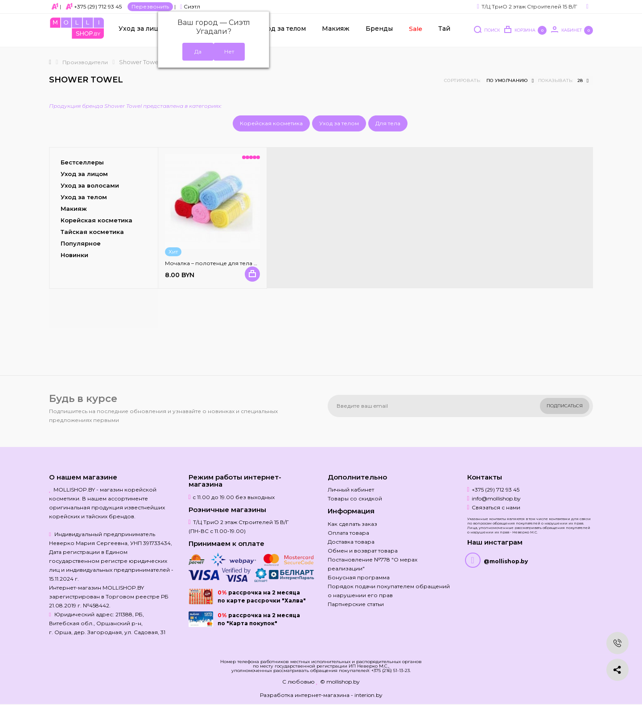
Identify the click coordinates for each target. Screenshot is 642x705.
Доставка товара (351, 541)
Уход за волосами (90, 185)
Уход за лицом (143, 32)
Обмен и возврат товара (363, 550)
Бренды (379, 32)
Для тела (387, 123)
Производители (85, 62)
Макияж (336, 32)
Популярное (81, 243)
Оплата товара (348, 532)
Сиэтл (190, 6)
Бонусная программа (359, 577)
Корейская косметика (271, 123)
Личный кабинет (351, 489)
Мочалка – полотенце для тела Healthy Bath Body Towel (242, 263)
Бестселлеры (82, 162)
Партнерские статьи (356, 604)
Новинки (74, 254)
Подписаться (565, 406)
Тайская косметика (92, 231)
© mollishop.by (340, 681)
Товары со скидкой (355, 498)
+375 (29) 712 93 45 (98, 6)
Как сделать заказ (352, 524)
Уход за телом (282, 32)
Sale (415, 31)
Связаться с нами (496, 507)
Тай (444, 32)
